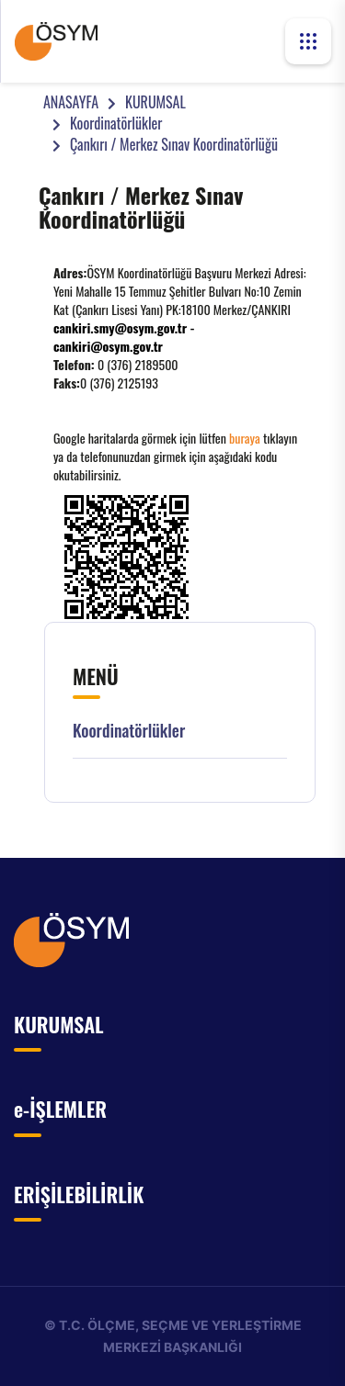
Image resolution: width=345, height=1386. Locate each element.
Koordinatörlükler (116, 123)
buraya (244, 437)
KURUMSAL (155, 102)
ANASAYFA (70, 102)
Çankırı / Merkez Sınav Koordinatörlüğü (174, 144)
